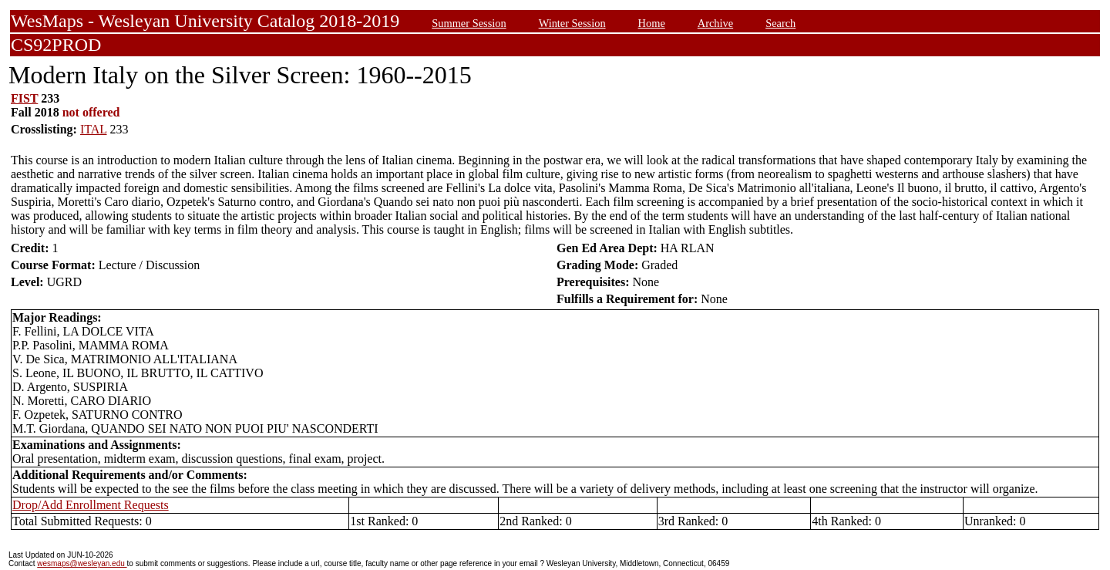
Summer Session (469, 23)
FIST (24, 98)
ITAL (93, 129)
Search (780, 23)
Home (651, 23)
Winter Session (572, 23)
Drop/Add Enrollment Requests (90, 504)
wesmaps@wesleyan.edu (81, 563)
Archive (715, 23)
